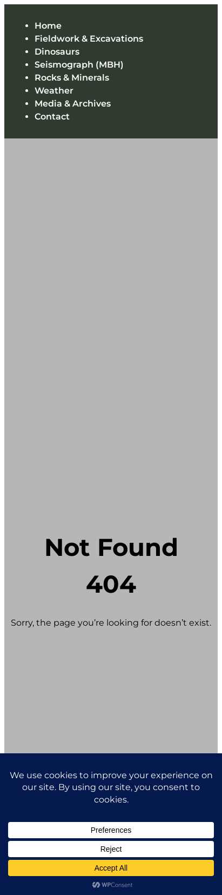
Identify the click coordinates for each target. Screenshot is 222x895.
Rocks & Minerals (72, 77)
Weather (54, 90)
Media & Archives (73, 103)
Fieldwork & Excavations (89, 39)
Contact (52, 116)
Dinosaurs (57, 52)
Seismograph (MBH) (79, 64)
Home (48, 26)
